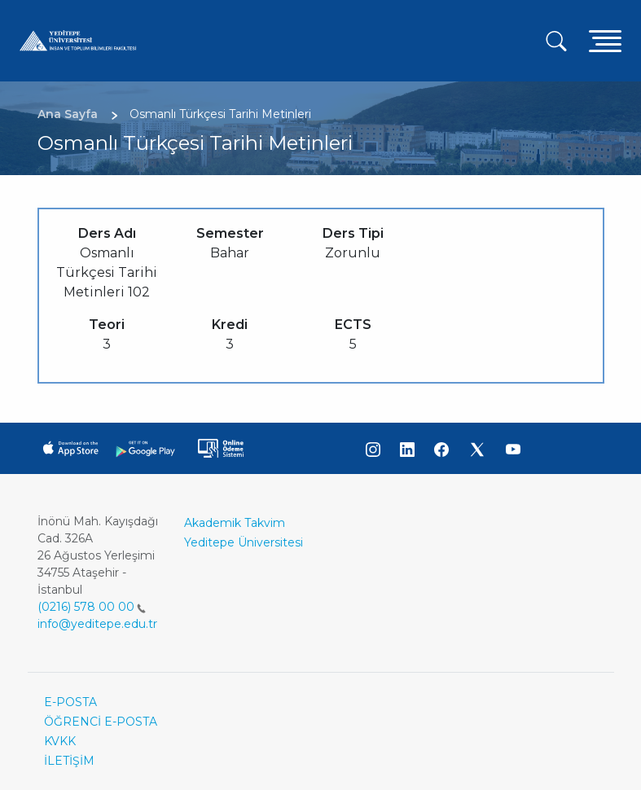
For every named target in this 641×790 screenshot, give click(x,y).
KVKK (60, 741)
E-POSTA (70, 702)
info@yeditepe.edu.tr (97, 624)
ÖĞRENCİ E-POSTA (100, 721)
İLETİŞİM (69, 760)
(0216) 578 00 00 (91, 606)
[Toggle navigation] (605, 40)
